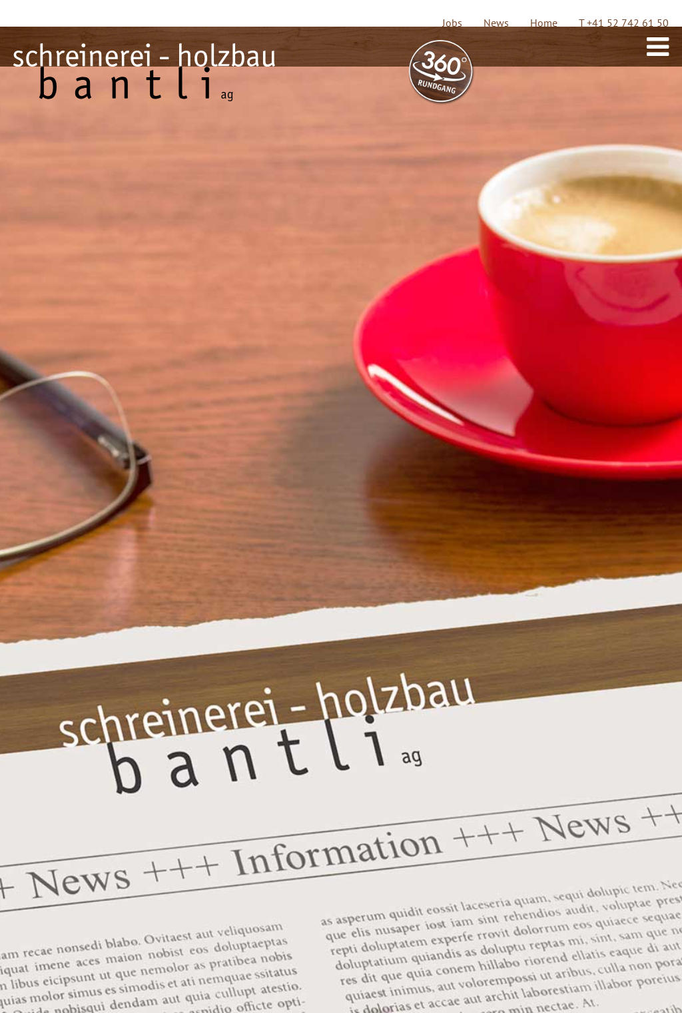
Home (543, 22)
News (496, 22)
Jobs (452, 22)
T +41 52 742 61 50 (624, 22)
